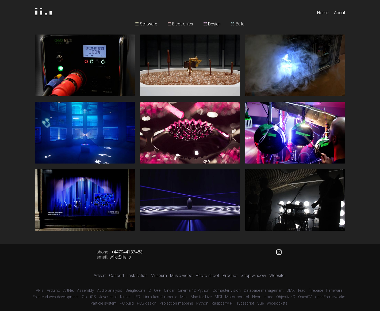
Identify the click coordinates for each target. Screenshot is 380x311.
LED (137, 297)
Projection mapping (176, 303)
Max (183, 297)
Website (277, 275)
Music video (181, 275)
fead (301, 290)
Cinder (169, 290)
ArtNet (68, 290)
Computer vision (227, 290)
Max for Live (201, 297)
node (268, 297)
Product (229, 275)
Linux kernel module (160, 297)
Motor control (237, 297)
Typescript (245, 303)
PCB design (146, 303)
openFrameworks (330, 297)
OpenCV (305, 297)
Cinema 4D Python (193, 290)
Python (202, 303)
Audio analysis (109, 290)
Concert (116, 275)
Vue (260, 303)
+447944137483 (127, 252)
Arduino (53, 290)
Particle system (103, 303)
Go (84, 297)
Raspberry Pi (222, 303)
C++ (157, 290)
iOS (93, 297)
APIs (40, 290)
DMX (291, 290)
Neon (256, 297)
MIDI (218, 297)
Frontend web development (56, 297)
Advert (100, 275)
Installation (137, 275)
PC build (127, 303)
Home (323, 12)
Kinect (125, 297)
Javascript (108, 297)
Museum (159, 275)
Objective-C (285, 297)
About (339, 12)
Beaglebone (135, 290)
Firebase (316, 290)
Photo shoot (207, 275)
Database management (263, 290)
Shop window (253, 275)
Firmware (334, 290)
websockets (277, 303)
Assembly (85, 290)
